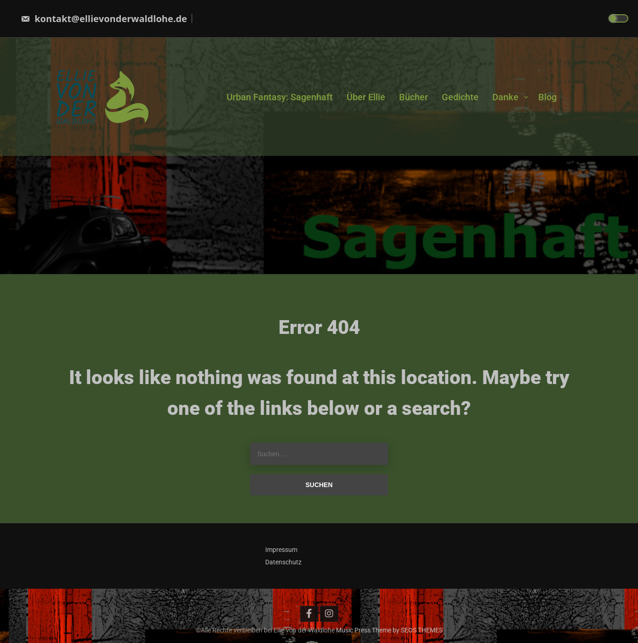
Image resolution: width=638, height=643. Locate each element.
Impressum (281, 549)
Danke (505, 96)
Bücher (413, 96)
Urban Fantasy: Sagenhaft (280, 96)
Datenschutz (283, 562)
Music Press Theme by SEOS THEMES (389, 630)
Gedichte (460, 96)
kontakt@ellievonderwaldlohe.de (104, 18)
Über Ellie (366, 96)
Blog (547, 96)
